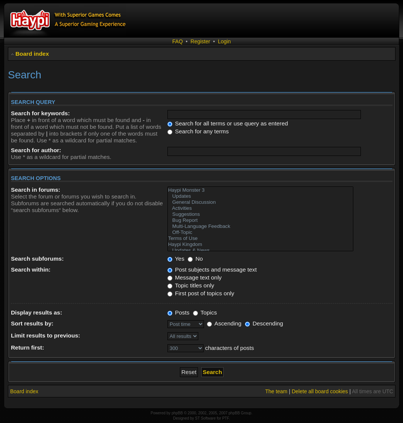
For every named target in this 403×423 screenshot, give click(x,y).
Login (224, 41)
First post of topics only (200, 293)
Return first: (27, 347)
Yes (175, 258)
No (195, 258)
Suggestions (260, 214)
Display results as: (36, 312)
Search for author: (36, 150)
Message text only (194, 277)
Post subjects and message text (212, 269)
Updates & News (260, 250)
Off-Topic (260, 232)
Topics (205, 312)
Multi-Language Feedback (260, 226)
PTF (225, 418)
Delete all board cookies (320, 391)
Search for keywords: (40, 113)
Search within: (30, 269)
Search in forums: (35, 189)
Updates (260, 196)
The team (276, 391)
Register (200, 41)
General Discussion (260, 202)
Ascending (224, 323)
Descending (264, 323)
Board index (32, 53)
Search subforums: (37, 258)
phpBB (177, 413)
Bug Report (260, 220)
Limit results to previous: (45, 335)
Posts (178, 312)
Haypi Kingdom (260, 244)
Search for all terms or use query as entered (227, 123)
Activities (260, 208)
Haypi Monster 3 (260, 190)
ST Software (205, 418)
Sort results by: (32, 323)
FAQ (177, 41)
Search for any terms (198, 131)
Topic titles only (190, 285)
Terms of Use (260, 238)
